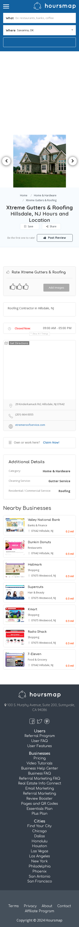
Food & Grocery (37, 659)
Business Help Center (39, 768)
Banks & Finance (37, 525)
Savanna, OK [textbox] (25, 30)
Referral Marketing (39, 793)
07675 (35, 575)
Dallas (39, 836)
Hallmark (35, 564)
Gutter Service (59, 481)
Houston (39, 846)
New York (39, 861)
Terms (13, 906)
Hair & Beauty (36, 592)
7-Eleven (34, 654)
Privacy (30, 906)
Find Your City (39, 826)
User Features (39, 746)
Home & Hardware (45, 195)
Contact (64, 906)
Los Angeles (39, 856)
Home (23, 195)
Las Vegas (39, 851)
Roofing (64, 491)
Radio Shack (37, 631)
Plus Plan (39, 814)
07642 (35, 531)
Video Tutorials (39, 763)
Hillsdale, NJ (46, 531)
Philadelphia (40, 866)
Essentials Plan (39, 809)
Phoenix (39, 871)
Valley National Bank (44, 519)
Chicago (39, 831)
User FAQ (39, 741)
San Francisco (39, 881)
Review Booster (39, 799)
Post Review (55, 238)
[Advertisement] (39, 93)
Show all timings (40, 334)
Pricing (39, 758)
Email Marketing (39, 788)
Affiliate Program (39, 911)
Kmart (32, 609)
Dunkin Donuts (39, 542)
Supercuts (35, 587)
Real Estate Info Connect (39, 783)
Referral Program (39, 736)
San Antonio (39, 876)
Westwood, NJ (47, 575)
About (47, 906)
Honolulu (39, 841)
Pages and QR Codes (39, 804)
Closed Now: (23, 328)
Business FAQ (39, 773)
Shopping (33, 570)
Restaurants (35, 548)
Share (51, 226)
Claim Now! (51, 442)
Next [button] (72, 161)
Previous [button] (6, 161)
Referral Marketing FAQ (39, 778)
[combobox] (39, 30)
